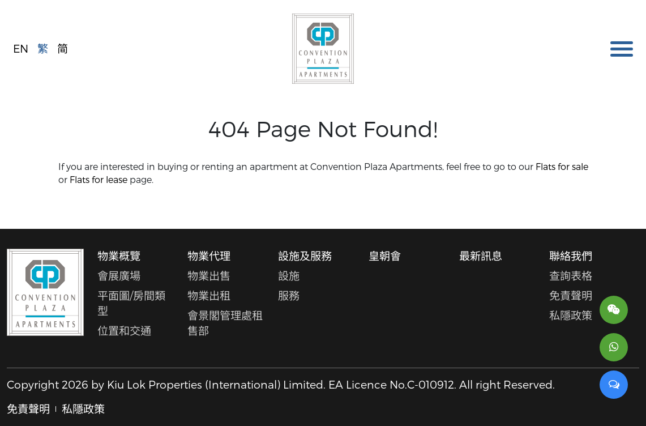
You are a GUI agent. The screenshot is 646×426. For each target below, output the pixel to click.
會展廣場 (118, 275)
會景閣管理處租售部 (225, 323)
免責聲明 (570, 295)
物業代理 (208, 255)
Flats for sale (562, 166)
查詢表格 (570, 275)
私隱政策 (570, 315)
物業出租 (208, 295)
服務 (289, 295)
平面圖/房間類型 (131, 303)
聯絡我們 (570, 255)
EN (20, 47)
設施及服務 (305, 255)
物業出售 (208, 275)
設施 (289, 275)
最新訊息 (480, 255)
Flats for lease (98, 179)
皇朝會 (385, 255)
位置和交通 (124, 330)
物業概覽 (118, 255)
